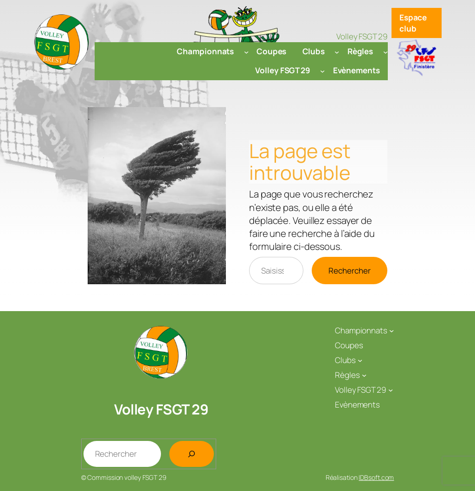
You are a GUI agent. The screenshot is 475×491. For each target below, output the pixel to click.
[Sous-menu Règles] (385, 51)
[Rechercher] (191, 454)
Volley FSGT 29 (161, 409)
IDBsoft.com (376, 477)
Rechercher (349, 270)
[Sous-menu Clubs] (336, 51)
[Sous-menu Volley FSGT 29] (322, 70)
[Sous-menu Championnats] (246, 51)
